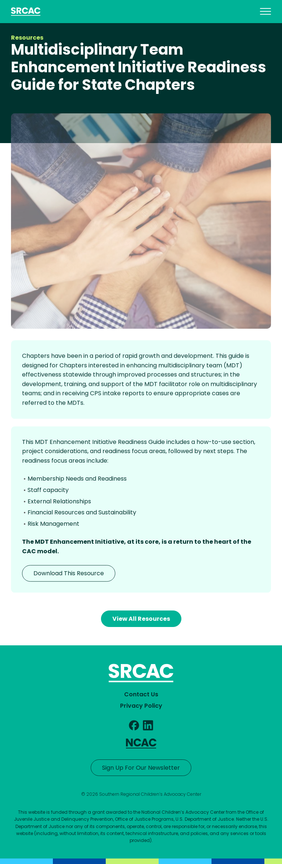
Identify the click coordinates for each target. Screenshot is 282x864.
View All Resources (141, 619)
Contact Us (141, 694)
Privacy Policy (141, 705)
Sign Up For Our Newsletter (141, 767)
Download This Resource (68, 574)
